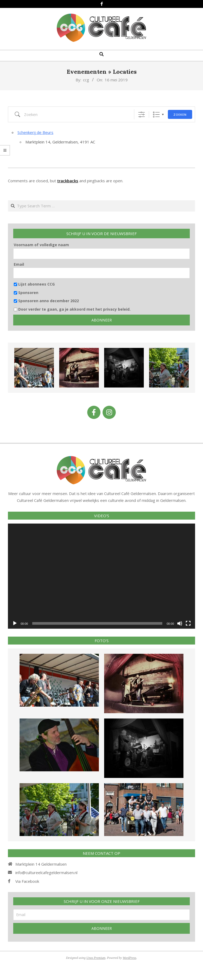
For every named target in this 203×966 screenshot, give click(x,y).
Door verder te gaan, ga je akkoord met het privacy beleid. (72, 309)
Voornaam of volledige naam (41, 244)
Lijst (156, 114)
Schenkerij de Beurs (35, 132)
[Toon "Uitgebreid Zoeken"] (141, 114)
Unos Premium (95, 958)
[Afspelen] (14, 623)
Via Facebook (27, 881)
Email (19, 264)
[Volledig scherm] (188, 623)
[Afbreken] (179, 623)
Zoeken (180, 114)
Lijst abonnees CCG (34, 284)
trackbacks (67, 180)
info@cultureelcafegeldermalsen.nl (46, 872)
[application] (101, 576)
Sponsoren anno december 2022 (46, 300)
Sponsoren (26, 292)
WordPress (129, 958)
